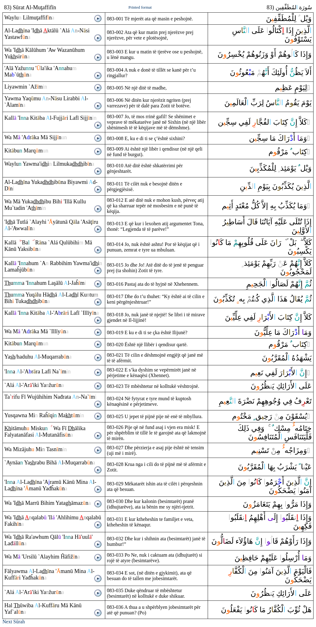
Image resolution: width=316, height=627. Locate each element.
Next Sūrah (13, 621)
